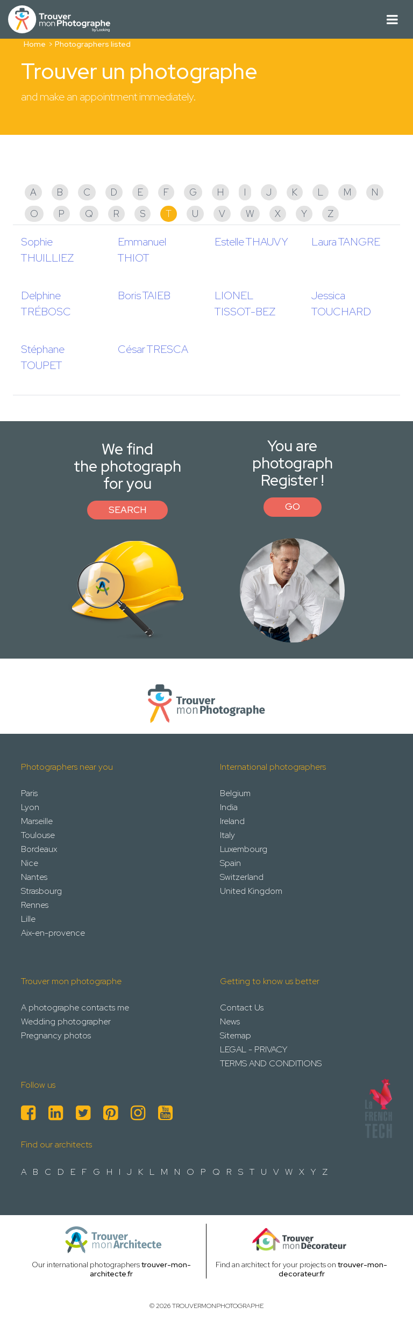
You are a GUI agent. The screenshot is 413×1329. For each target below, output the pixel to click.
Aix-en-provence (53, 932)
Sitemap (235, 1035)
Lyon (30, 807)
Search (127, 510)
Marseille (37, 821)
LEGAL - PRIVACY (253, 1049)
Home (35, 44)
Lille (28, 918)
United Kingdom (251, 891)
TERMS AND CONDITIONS (271, 1063)
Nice (29, 863)
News (230, 1021)
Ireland (232, 821)
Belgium (235, 793)
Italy (227, 835)
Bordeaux (39, 849)
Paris (29, 793)
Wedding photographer (66, 1021)
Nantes (34, 877)
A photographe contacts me (75, 1007)
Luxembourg (243, 849)
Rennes (34, 905)
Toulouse (38, 835)
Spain (230, 863)
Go (292, 506)
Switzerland (242, 877)
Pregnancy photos (56, 1035)
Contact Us (242, 1007)
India (229, 807)
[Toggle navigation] (392, 19)
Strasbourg (41, 891)
